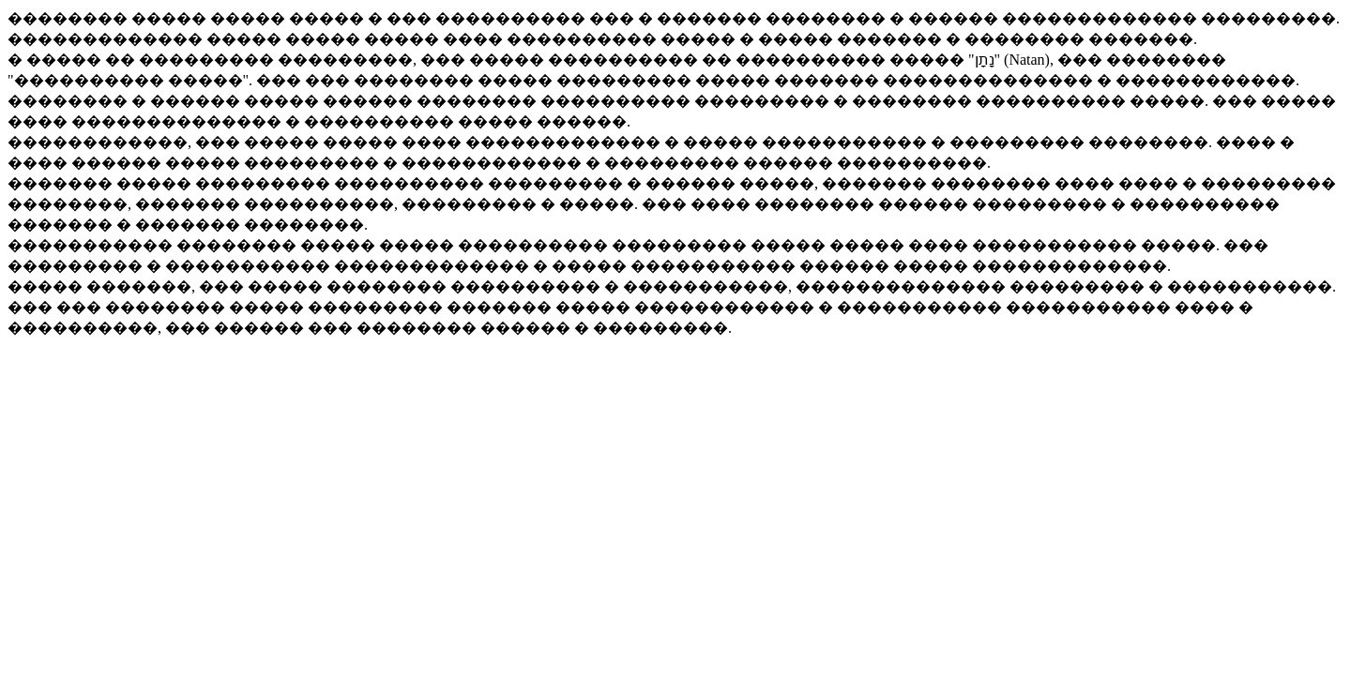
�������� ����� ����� (148, 18)
